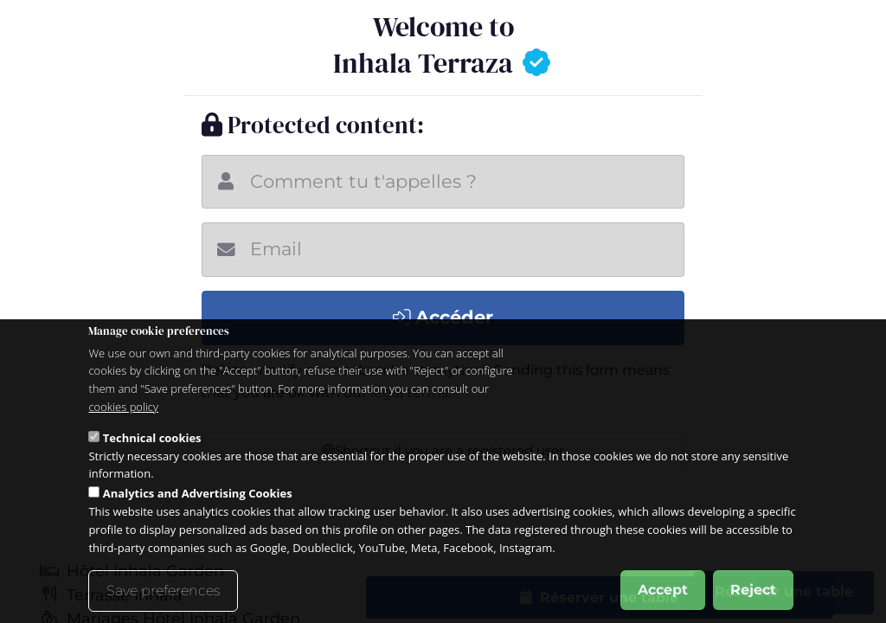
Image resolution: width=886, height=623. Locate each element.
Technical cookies (152, 438)
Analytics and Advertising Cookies (197, 493)
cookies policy (123, 406)
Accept (663, 589)
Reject (753, 589)
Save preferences (163, 590)
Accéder (443, 317)
